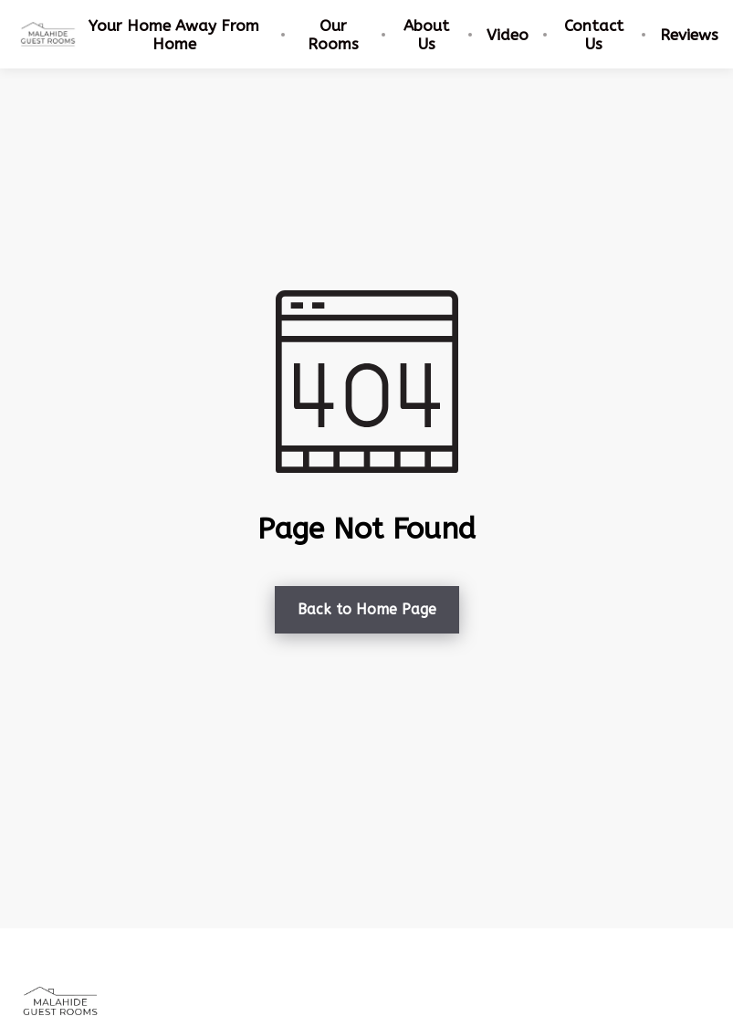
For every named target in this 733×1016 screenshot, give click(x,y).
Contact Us (593, 34)
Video (508, 35)
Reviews (689, 35)
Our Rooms (333, 34)
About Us (426, 34)
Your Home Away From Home (174, 34)
